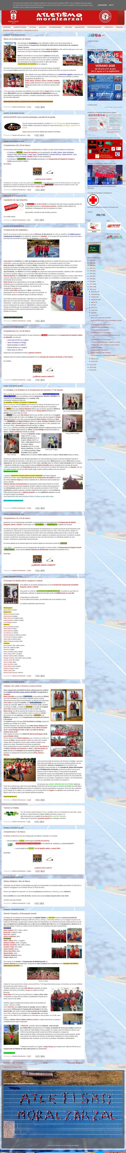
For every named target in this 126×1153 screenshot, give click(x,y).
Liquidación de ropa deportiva (15, 200)
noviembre (94, 294)
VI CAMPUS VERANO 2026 (97, 50)
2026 (91, 260)
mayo (93, 310)
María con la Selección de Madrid (17, 39)
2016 (91, 286)
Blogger (76, 1145)
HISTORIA (68, 27)
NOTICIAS (7, 27)
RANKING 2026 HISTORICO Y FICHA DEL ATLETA (20, 30)
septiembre (94, 299)
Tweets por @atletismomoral (96, 460)
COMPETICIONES (20, 27)
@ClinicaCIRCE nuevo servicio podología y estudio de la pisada (29, 117)
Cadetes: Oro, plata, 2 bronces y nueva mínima (23, 686)
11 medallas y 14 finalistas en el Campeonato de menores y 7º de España (33, 390)
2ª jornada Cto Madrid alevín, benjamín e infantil (23, 581)
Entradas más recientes (13, 1063)
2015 (91, 289)
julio (92, 305)
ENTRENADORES (55, 27)
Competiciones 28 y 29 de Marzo (17, 145)
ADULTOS (42, 27)
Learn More (102, 5)
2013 (91, 367)
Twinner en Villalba (11, 808)
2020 (91, 276)
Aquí (26, 212)
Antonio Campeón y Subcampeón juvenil (20, 913)
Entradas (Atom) (17, 1067)
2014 (91, 364)
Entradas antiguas (75, 1063)
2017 (91, 284)
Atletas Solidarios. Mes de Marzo (17, 881)
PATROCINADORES (94, 27)
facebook (46, 816)
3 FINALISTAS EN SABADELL (16, 230)
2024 (91, 265)
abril (92, 313)
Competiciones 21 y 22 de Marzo (17, 331)
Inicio (45, 1063)
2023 (91, 268)
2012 (91, 370)
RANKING (119, 27)
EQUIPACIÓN (79, 27)
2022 (91, 271)
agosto (93, 302)
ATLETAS (32, 27)
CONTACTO (109, 27)
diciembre (94, 291)
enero (93, 361)
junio (92, 307)
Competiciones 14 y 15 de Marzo (17, 518)
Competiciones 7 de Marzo (14, 832)
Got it (111, 5)
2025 (91, 263)
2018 (91, 281)
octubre (93, 297)
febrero (93, 358)
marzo (93, 315)
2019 (91, 278)
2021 (91, 273)
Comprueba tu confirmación (29, 597)
